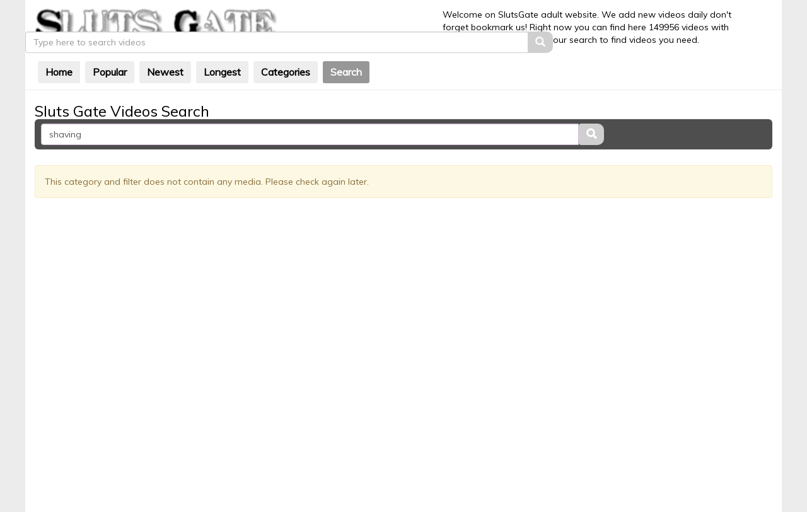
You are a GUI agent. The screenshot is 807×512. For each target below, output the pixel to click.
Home (93, 62)
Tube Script (414, 474)
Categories (320, 62)
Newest (200, 62)
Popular (144, 62)
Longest (257, 62)
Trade (456, 474)
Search (381, 62)
